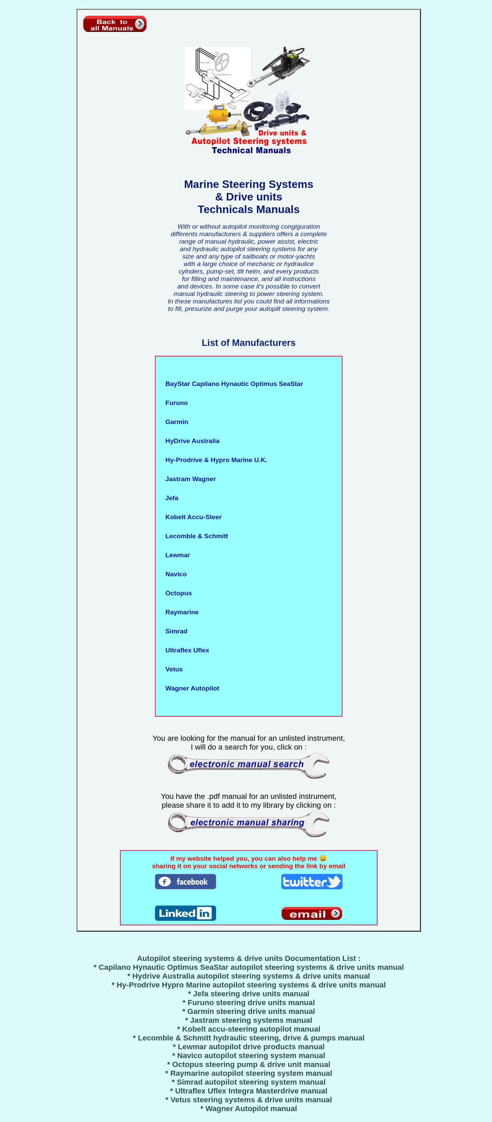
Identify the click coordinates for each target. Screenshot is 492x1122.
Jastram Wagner (189, 479)
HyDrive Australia (190, 440)
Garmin (175, 421)
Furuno (175, 402)
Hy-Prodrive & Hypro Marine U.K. (214, 459)
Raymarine (180, 612)
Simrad (175, 631)
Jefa (170, 498)
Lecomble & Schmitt (195, 536)
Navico (174, 574)
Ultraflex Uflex (185, 650)
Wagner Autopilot (190, 688)
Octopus (177, 593)
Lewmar (176, 555)
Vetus (172, 669)
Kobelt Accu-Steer (192, 517)
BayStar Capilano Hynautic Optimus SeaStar (232, 383)
